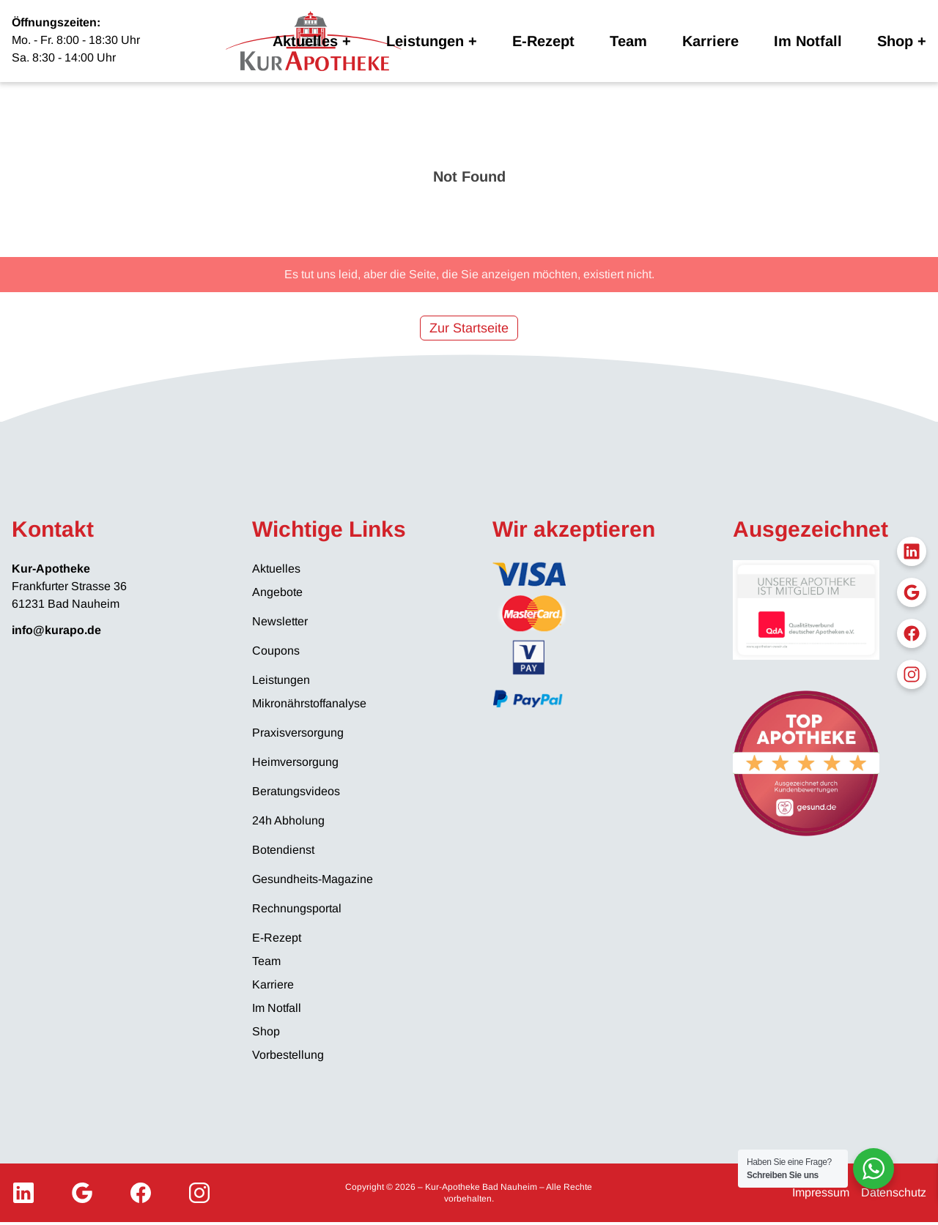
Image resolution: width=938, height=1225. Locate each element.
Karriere (710, 41)
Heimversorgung (295, 762)
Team (628, 41)
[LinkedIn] (23, 1192)
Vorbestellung (288, 1055)
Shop (895, 41)
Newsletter (280, 621)
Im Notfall (808, 41)
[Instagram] (199, 1192)
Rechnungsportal (296, 908)
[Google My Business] (82, 1192)
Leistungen (425, 41)
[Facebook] (140, 1192)
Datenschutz (893, 1192)
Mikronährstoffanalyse (309, 703)
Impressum (820, 1192)
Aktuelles (305, 41)
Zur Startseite (469, 328)
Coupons (276, 650)
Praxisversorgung (298, 732)
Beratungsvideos (296, 791)
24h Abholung (288, 820)
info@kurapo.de (56, 630)
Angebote (277, 592)
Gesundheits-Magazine (312, 879)
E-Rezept (543, 41)
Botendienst (283, 850)
